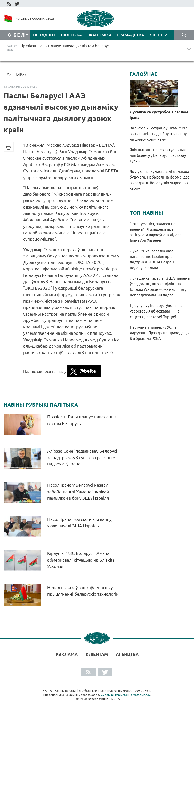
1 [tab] (169, 210)
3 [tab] (186, 210)
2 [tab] (177, 210)
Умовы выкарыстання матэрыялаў (125, 694)
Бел (19, 35)
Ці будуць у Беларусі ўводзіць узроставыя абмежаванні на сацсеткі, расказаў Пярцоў (156, 311)
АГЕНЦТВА (127, 654)
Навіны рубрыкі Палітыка (41, 404)
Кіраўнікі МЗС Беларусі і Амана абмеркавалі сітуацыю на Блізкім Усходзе (80, 560)
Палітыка (71, 35)
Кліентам (97, 654)
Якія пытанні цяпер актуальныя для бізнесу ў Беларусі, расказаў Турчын (158, 155)
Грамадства (130, 35)
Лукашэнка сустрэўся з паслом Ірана (159, 115)
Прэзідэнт (44, 35)
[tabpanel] (160, 283)
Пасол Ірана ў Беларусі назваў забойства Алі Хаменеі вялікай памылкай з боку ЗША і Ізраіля (78, 491)
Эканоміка (99, 35)
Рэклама (67, 654)
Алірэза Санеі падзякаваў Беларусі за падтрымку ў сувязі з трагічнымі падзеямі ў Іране (82, 457)
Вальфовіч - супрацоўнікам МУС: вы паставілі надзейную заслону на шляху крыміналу (158, 133)
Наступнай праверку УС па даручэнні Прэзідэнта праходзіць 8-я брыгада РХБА (159, 333)
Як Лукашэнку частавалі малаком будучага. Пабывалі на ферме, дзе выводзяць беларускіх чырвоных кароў (159, 179)
